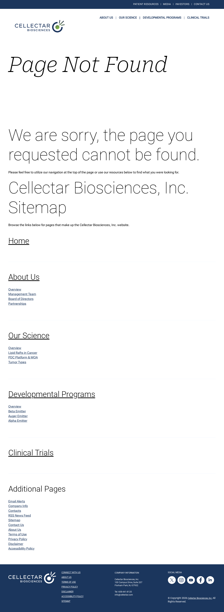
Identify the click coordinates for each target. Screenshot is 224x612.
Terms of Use (17, 536)
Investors (182, 4)
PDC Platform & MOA (23, 358)
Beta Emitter (17, 412)
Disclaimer (15, 545)
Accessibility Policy (21, 550)
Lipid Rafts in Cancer (22, 353)
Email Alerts (16, 502)
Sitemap (14, 521)
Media (167, 4)
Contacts (14, 512)
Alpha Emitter (17, 422)
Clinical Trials (198, 17)
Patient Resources (145, 4)
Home (18, 241)
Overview (14, 289)
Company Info (18, 507)
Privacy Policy (17, 540)
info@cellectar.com (124, 596)
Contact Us (201, 4)
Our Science (128, 17)
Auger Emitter (18, 417)
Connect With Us (70, 574)
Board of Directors (20, 299)
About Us (106, 17)
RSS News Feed (19, 516)
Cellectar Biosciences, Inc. (200, 599)
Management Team (22, 294)
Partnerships (17, 304)
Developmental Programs (162, 17)
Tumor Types (17, 363)
